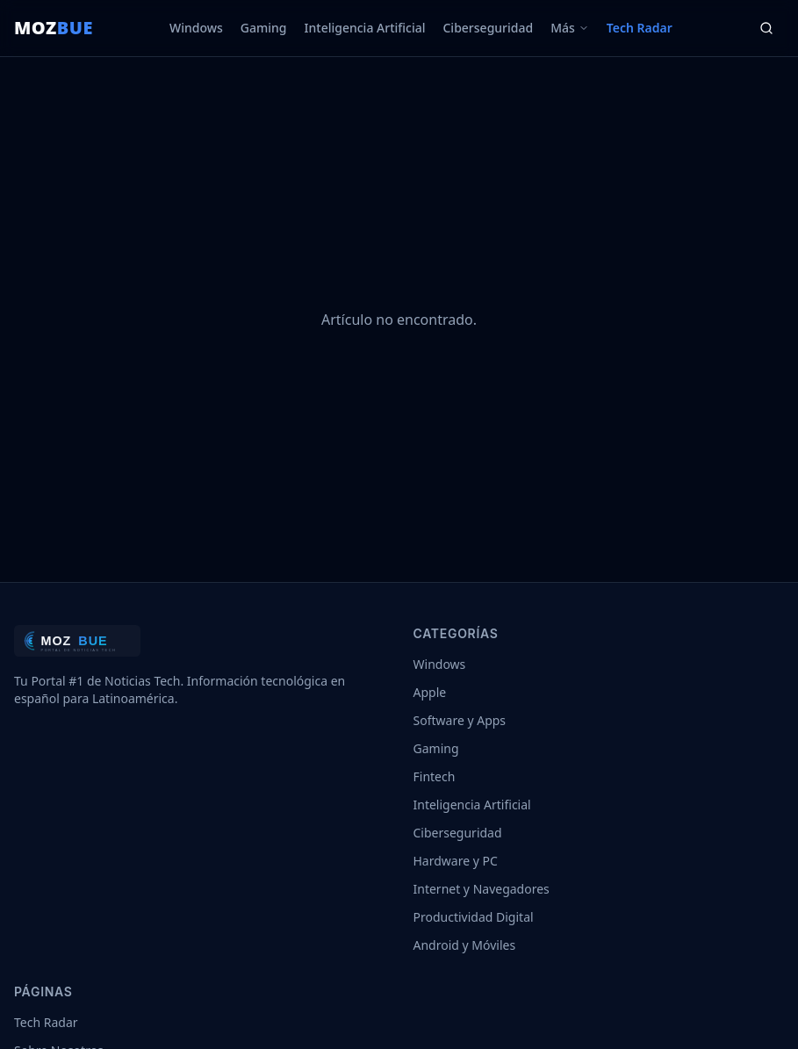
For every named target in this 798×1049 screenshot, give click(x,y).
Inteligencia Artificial (365, 27)
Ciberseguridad (487, 27)
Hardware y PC (455, 860)
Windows (196, 27)
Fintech (434, 776)
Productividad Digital (473, 917)
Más (569, 27)
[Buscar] (766, 28)
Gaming (264, 27)
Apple (430, 692)
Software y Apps (460, 720)
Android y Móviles (464, 945)
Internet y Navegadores (481, 888)
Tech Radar (639, 27)
